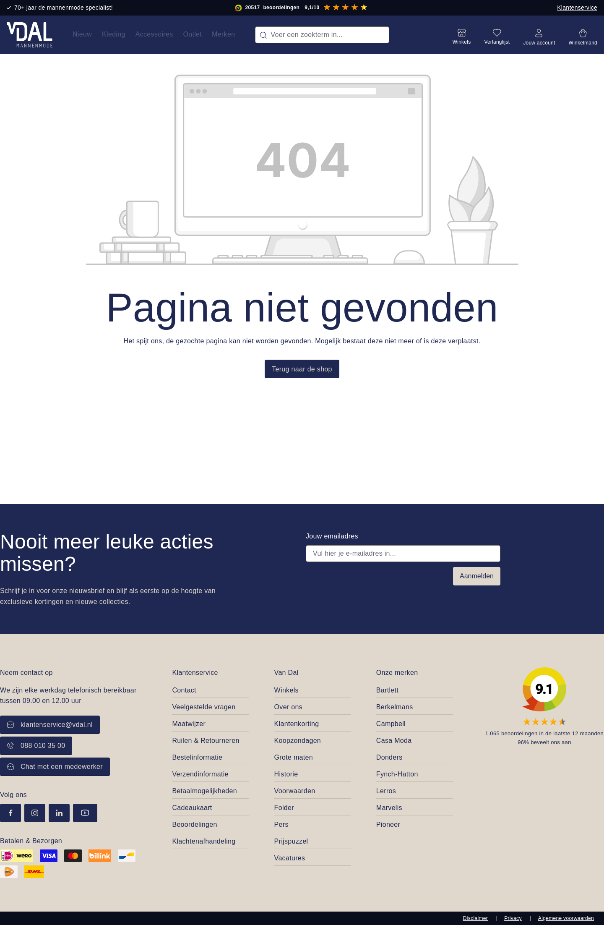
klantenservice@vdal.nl (50, 724)
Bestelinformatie (197, 757)
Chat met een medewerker (55, 766)
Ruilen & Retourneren (205, 740)
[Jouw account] (539, 34)
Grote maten (293, 757)
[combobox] (322, 34)
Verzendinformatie (200, 774)
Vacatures (289, 858)
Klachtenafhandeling (203, 841)
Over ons (288, 707)
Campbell (391, 723)
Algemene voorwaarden (566, 918)
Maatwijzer (189, 723)
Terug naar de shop (302, 369)
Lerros (386, 790)
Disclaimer (475, 918)
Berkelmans (394, 707)
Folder (284, 807)
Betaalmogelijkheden (204, 790)
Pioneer (388, 824)
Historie (286, 774)
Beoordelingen (194, 824)
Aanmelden (477, 576)
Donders (389, 757)
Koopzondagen (297, 740)
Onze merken (397, 672)
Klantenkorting (296, 723)
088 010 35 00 (36, 745)
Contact (184, 690)
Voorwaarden (294, 790)
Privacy (513, 918)
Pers (281, 824)
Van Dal (286, 672)
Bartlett (387, 690)
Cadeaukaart (192, 807)
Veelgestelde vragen (203, 707)
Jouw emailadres (332, 536)
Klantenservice (577, 7)
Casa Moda (394, 740)
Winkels (286, 690)
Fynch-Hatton (397, 774)
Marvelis (389, 807)
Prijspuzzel (291, 841)
